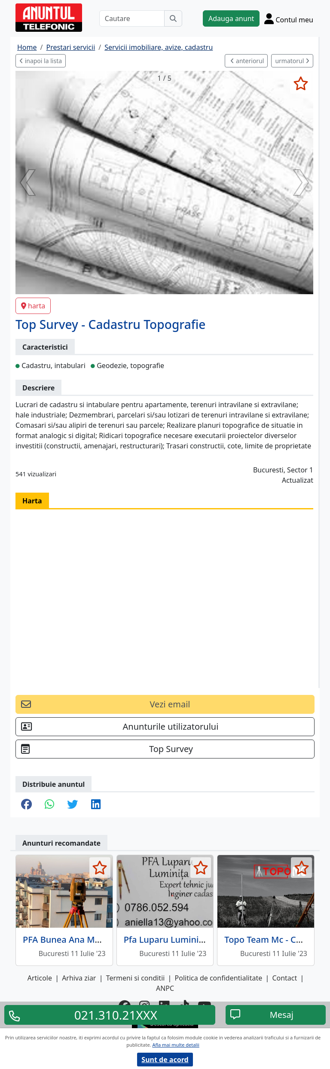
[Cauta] (173, 18)
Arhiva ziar (79, 978)
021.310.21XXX (115, 1015)
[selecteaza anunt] (300, 83)
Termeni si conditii (135, 978)
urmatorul (292, 61)
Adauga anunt (231, 18)
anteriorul (247, 61)
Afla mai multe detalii (175, 1045)
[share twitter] (72, 805)
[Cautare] (132, 18)
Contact (284, 978)
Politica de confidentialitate (219, 978)
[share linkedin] (96, 805)
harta (33, 306)
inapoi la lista (40, 61)
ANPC (165, 988)
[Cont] (289, 18)
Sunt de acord (164, 1059)
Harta (32, 501)
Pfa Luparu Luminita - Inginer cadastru (203, 939)
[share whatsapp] (49, 805)
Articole (40, 978)
